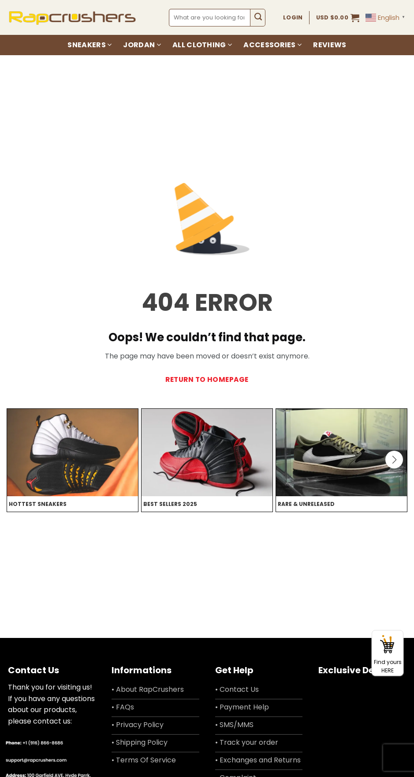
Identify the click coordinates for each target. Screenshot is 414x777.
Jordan (141, 45)
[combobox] (210, 17)
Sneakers (89, 45)
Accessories (272, 45)
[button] (338, 17)
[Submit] (257, 17)
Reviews (329, 45)
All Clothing (202, 45)
